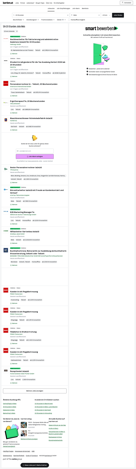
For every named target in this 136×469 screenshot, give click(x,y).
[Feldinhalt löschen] (68, 15)
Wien (13, 176)
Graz (39, 176)
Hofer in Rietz (53, 428)
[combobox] (41, 15)
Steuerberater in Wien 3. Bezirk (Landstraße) (57, 433)
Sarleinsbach (19, 92)
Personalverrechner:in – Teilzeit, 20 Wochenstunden (33, 84)
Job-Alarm (76, 8)
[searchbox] (35, 151)
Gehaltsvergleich (9, 446)
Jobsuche (51, 8)
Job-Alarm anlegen (35, 156)
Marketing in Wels (9, 413)
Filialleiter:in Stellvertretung (23, 332)
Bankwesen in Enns (55, 437)
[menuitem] (19, 20)
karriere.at (53, 421)
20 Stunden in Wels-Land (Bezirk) (46, 407)
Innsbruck (33, 176)
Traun (13, 92)
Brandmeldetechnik (56, 440)
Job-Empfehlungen (63, 8)
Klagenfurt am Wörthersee (50, 176)
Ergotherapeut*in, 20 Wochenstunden (27, 101)
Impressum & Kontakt (22, 451)
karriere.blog (26, 419)
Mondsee (14, 262)
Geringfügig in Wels (9, 404)
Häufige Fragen (8, 451)
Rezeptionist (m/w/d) (19, 371)
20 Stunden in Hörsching (43, 413)
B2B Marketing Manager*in (22, 212)
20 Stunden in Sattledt (43, 410)
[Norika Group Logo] (12, 459)
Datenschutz (7, 456)
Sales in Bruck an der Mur (57, 425)
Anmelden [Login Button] (126, 3)
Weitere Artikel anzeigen (29, 439)
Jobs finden (118, 15)
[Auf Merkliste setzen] (13, 54)
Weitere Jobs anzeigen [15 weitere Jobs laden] (34, 391)
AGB (33, 451)
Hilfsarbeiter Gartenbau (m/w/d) (24, 231)
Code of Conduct (32, 456)
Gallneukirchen (16, 360)
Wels (23, 26)
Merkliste (85, 8)
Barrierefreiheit (19, 456)
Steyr (16, 73)
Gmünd (23, 176)
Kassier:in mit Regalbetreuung (24, 291)
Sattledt (14, 126)
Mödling (18, 176)
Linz (12, 73)
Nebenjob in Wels (9, 410)
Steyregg (14, 320)
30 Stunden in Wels (9, 407)
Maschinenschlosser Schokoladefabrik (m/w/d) (31, 118)
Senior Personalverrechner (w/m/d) (26, 167)
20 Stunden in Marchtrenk (44, 404)
